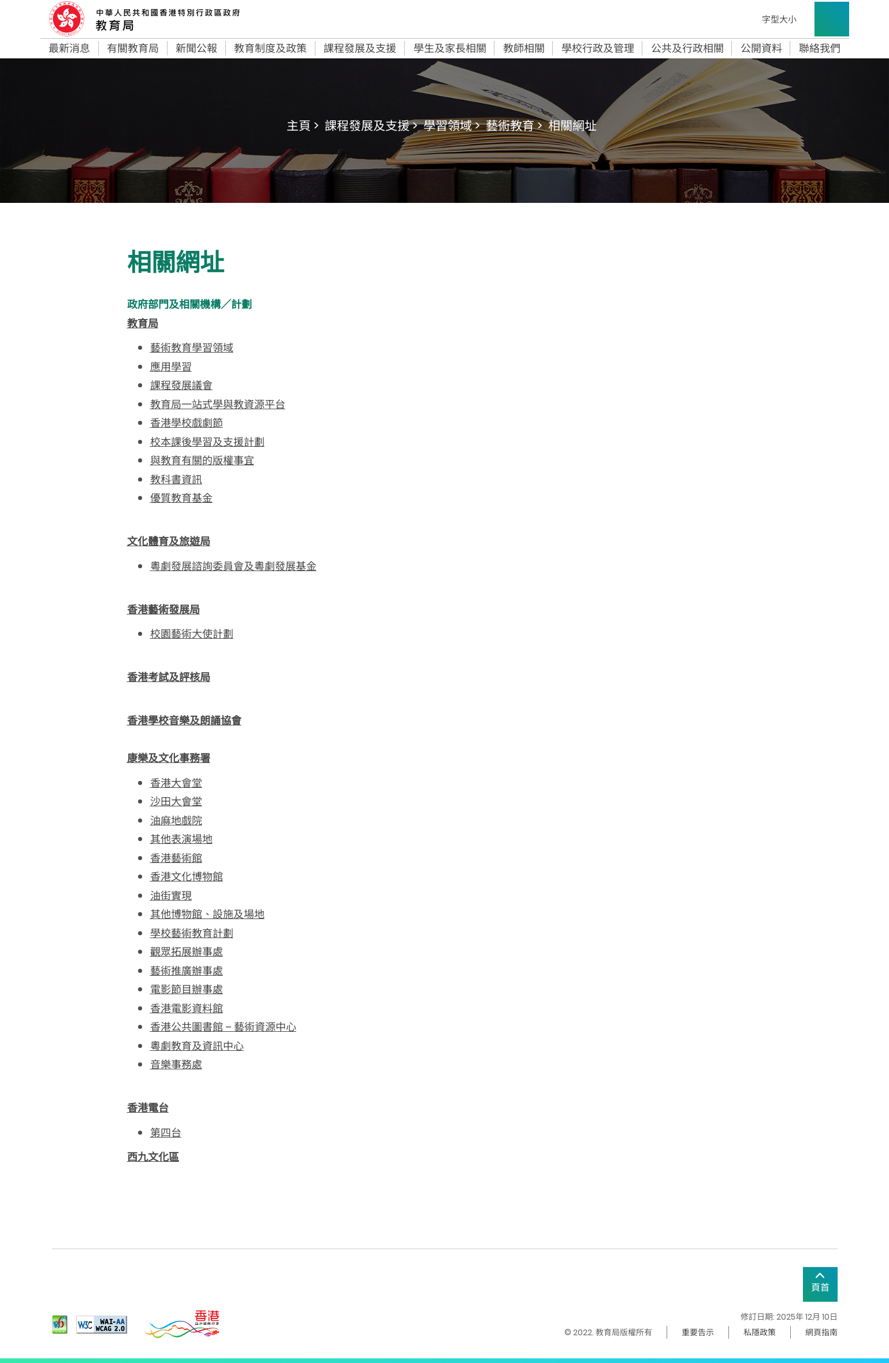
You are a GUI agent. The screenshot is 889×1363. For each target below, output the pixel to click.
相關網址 (572, 125)
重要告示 (698, 1332)
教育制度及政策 (270, 48)
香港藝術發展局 (163, 609)
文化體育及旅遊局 (168, 541)
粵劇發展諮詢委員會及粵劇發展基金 (233, 566)
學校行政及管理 (597, 48)
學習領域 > (451, 125)
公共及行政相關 (687, 48)
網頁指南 (821, 1332)
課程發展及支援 (359, 48)
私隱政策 (759, 1332)
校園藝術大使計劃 (191, 634)
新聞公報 (196, 48)
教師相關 (524, 48)
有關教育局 (133, 48)
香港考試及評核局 (168, 677)
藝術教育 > (514, 125)
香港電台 (148, 1108)
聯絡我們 (819, 48)
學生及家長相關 (450, 48)
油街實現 (171, 895)
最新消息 (69, 48)
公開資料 (761, 48)
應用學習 (171, 367)
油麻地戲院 (176, 820)
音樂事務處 (176, 1064)
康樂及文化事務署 (168, 758)
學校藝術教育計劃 (191, 933)
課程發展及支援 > (371, 125)
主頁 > (303, 125)
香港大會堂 (176, 783)
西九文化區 (153, 1157)
